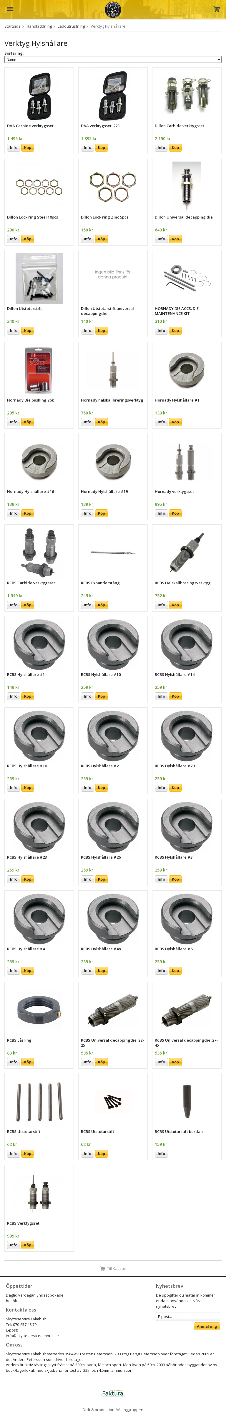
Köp (27, 147)
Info (13, 147)
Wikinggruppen (129, 1409)
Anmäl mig (207, 1326)
